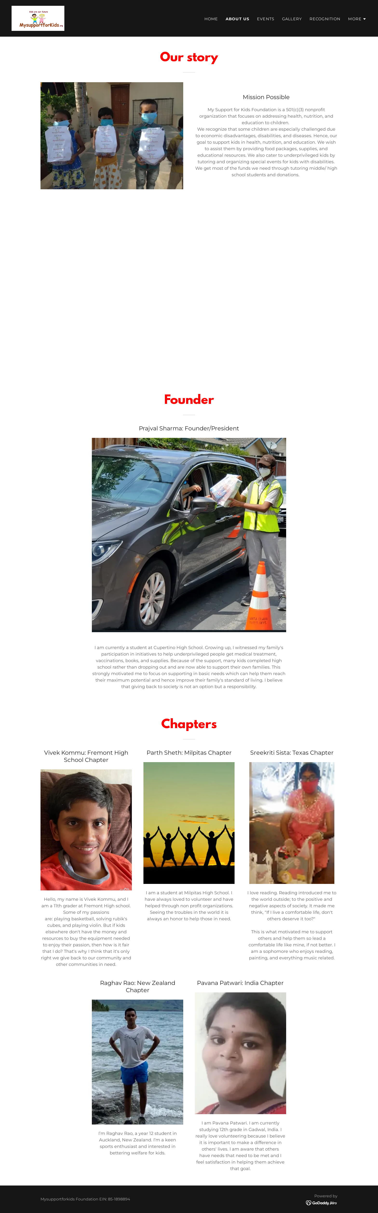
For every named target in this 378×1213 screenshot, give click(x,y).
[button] (357, 19)
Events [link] (265, 19)
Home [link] (211, 19)
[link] (38, 18)
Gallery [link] (292, 19)
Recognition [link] (325, 19)
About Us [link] (237, 19)
